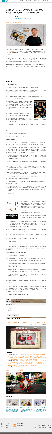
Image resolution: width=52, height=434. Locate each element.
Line (47, 0)
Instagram (45, 0)
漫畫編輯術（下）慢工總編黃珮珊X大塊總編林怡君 (18, 356)
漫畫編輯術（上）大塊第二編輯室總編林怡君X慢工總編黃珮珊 (32, 354)
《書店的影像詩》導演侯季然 (31, 365)
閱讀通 (14, 425)
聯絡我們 (7, 427)
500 (10, 308)
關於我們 (7, 423)
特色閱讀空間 (28, 0)
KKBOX (24, 322)
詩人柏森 (34, 363)
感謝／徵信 (44, 427)
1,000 (11, 310)
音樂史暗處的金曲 (28, 18)
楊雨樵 (20, 18)
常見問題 (49, 427)
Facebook (43, 0)
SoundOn (34, 322)
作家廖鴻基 (39, 363)
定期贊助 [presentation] (8, 304)
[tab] (8, 304)
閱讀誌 (2, 425)
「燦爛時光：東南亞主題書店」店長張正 (23, 363)
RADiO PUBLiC (13, 324)
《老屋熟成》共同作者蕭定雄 (38, 357)
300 (10, 307)
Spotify (15, 322)
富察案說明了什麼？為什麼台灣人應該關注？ (34, 362)
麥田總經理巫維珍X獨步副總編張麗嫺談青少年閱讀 (26, 359)
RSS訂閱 (49, 425)
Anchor (42, 322)
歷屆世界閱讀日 (37, 0)
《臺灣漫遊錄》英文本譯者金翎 (26, 360)
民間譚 (23, 18)
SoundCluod (29, 322)
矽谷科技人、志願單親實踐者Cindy (17, 362)
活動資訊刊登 (20, 423)
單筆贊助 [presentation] (12, 304)
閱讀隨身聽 (17, 18)
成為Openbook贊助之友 (13, 315)
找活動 (21, 0)
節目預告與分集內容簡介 (13, 321)
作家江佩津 (37, 356)
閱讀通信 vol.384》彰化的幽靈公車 (15, 370)
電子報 (44, 425)
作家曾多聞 (31, 356)
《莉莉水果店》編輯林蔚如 (18, 357)
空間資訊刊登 (20, 425)
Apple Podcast (10, 322)
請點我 (17, 366)
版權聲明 (7, 425)
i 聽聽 (38, 322)
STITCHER (19, 324)
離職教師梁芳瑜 (28, 357)
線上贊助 (39, 427)
